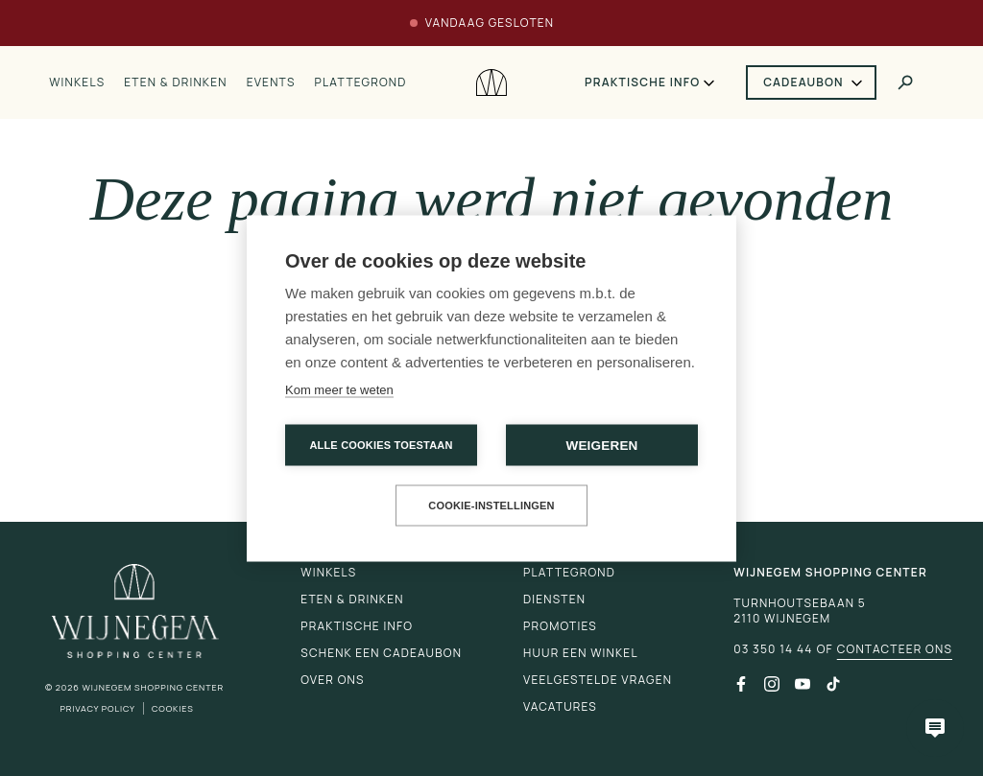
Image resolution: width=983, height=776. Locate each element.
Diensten (554, 599)
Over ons (332, 679)
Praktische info (642, 82)
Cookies (173, 708)
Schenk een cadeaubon (381, 653)
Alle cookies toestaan (380, 444)
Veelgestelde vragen (597, 679)
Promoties (560, 626)
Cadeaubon (803, 82)
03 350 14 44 (772, 649)
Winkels (77, 82)
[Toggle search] (905, 82)
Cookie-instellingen (491, 504)
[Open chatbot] (935, 728)
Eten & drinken (175, 82)
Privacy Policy (97, 708)
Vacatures (560, 706)
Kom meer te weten (339, 389)
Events (271, 82)
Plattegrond (361, 82)
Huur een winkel (580, 653)
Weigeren (601, 444)
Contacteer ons (894, 649)
